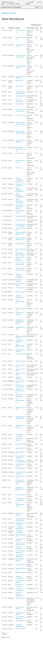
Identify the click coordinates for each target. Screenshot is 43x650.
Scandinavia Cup (19, 103)
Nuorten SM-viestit (20, 243)
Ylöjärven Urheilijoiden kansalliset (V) (19, 275)
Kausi (39, 2)
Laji (29, 2)
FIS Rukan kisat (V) (20, 287)
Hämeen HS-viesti (20, 598)
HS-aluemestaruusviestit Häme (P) (20, 336)
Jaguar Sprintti (19, 80)
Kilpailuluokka (12, 3)
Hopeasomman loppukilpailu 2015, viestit (20, 481)
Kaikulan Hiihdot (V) (20, 361)
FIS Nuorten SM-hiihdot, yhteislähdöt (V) (20, 124)
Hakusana (11, 2)
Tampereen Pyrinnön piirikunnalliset (19, 594)
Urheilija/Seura (17, 7)
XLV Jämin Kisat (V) (20, 494)
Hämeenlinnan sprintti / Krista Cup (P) (20, 149)
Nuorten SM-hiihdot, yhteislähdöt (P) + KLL (20, 234)
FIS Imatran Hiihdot (20, 216)
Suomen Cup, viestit (20, 353)
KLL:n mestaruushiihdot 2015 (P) (19, 504)
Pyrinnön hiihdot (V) (20, 564)
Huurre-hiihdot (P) (20, 620)
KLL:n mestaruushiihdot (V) (19, 400)
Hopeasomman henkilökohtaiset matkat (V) (19, 321)
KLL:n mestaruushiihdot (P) (19, 301)
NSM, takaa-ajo (19, 153)
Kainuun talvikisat (20, 291)
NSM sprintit (18, 167)
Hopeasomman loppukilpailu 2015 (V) (20, 489)
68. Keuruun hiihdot (20, 95)
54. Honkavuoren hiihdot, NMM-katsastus (19, 206)
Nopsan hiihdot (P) (20, 448)
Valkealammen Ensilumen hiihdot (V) (20, 390)
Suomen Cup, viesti (20, 115)
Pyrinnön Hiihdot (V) (20, 628)
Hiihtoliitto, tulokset (9, 13)
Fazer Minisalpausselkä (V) (19, 345)
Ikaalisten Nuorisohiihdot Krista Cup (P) (19, 180)
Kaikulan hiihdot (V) (20, 468)
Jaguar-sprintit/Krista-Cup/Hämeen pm (19, 189)
